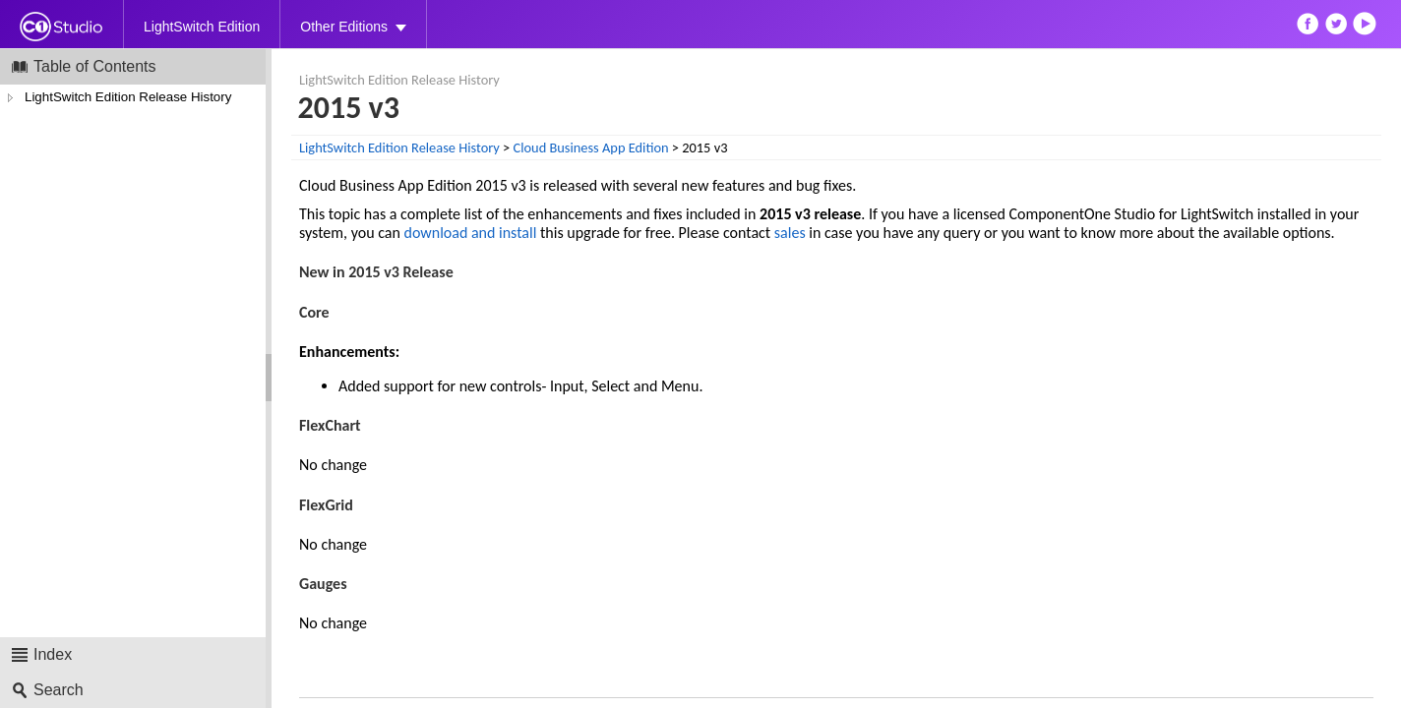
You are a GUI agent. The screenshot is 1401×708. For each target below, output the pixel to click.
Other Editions (344, 26)
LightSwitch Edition (202, 26)
